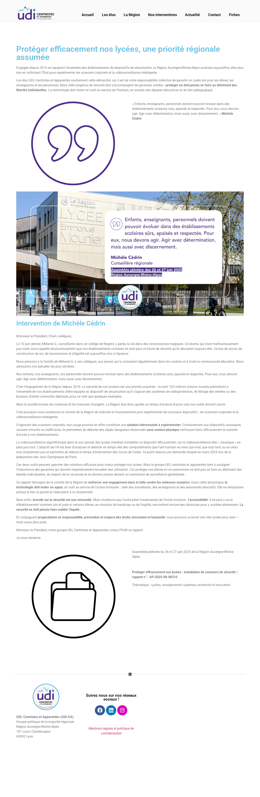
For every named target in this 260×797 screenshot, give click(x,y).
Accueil (88, 15)
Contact (214, 15)
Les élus (109, 15)
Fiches (234, 15)
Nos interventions (162, 15)
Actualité (192, 15)
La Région (132, 15)
